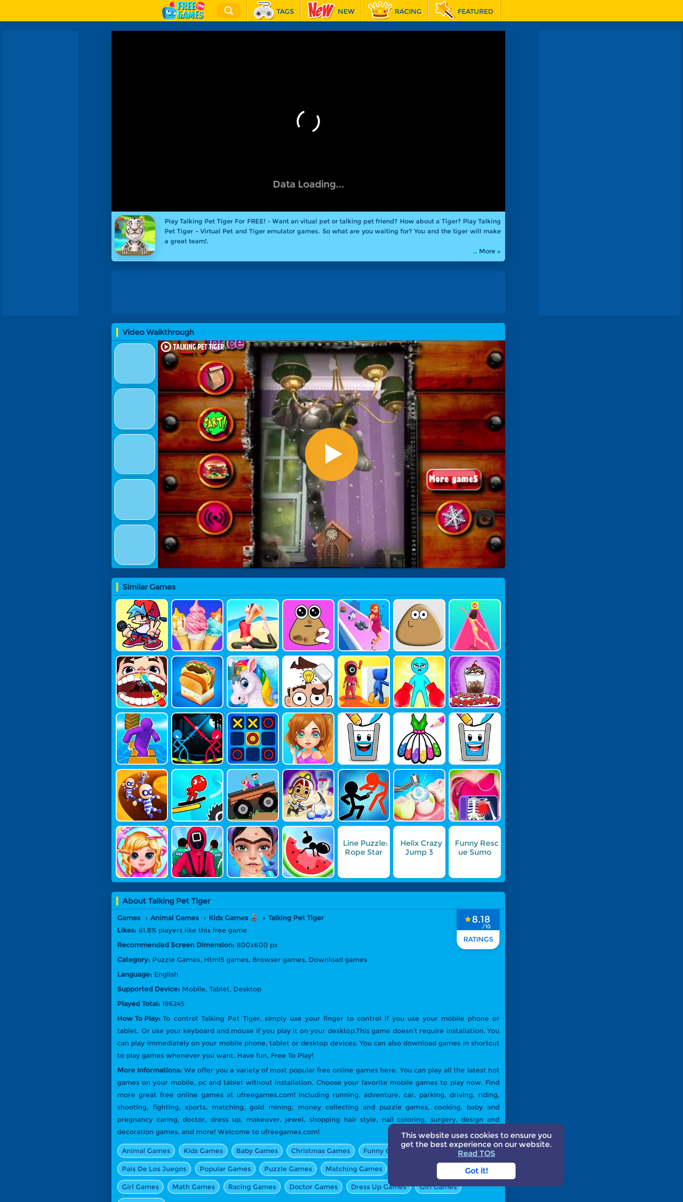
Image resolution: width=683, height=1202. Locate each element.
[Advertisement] (310, 292)
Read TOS (476, 1153)
